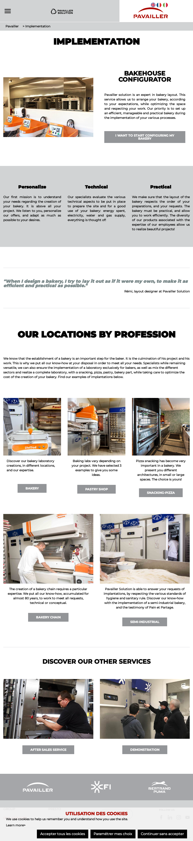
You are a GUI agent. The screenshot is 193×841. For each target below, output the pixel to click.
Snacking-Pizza (161, 493)
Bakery (32, 488)
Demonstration (144, 750)
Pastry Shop (96, 489)
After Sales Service (48, 750)
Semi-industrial (144, 622)
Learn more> (15, 825)
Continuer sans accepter (162, 834)
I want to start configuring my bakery (144, 137)
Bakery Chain (48, 617)
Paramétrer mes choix (112, 834)
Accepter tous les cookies (62, 834)
